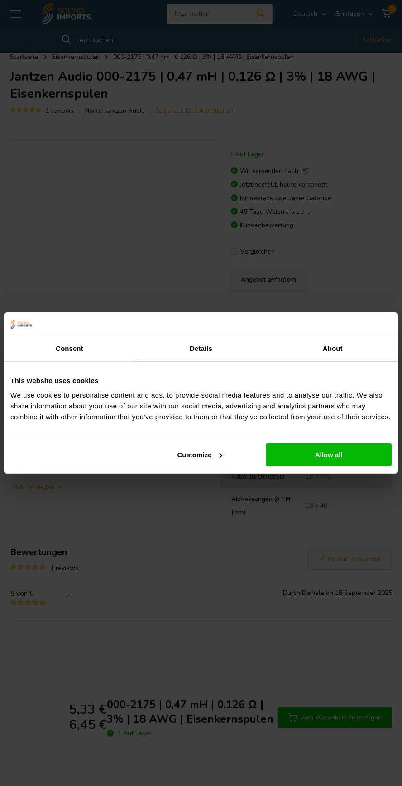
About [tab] (333, 348)
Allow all (329, 455)
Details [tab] (201, 348)
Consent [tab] (69, 348)
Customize (200, 455)
